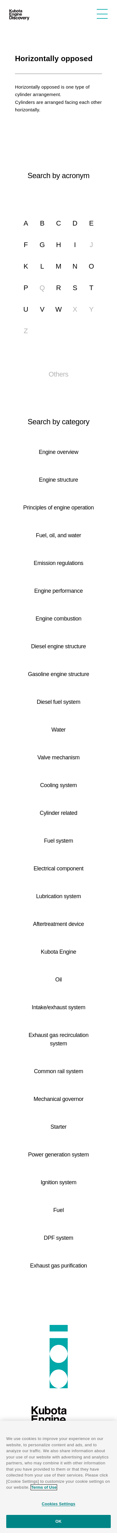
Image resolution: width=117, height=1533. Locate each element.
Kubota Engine (58, 952)
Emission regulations (58, 563)
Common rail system (58, 1071)
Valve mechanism (58, 757)
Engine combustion (58, 619)
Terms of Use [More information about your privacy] (43, 1487)
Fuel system (58, 841)
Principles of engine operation (58, 507)
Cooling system (58, 785)
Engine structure (58, 480)
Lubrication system (58, 896)
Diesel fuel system (58, 702)
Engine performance (58, 591)
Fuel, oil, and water (58, 535)
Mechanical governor (58, 1099)
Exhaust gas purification (58, 1266)
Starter (59, 1127)
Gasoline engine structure (58, 674)
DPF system (58, 1238)
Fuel (58, 1210)
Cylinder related (58, 813)
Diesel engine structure (58, 646)
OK (59, 1521)
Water (58, 730)
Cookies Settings (59, 1503)
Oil (58, 979)
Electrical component (59, 868)
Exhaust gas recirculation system (58, 1039)
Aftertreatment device (58, 924)
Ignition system (58, 1182)
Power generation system (58, 1154)
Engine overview (58, 452)
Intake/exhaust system (58, 1007)
